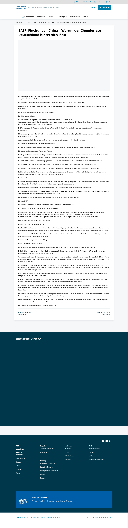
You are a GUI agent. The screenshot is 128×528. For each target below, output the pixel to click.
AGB (28, 517)
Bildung (42, 474)
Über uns (34, 501)
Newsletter (50, 501)
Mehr (91, 446)
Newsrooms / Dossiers (96, 459)
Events (91, 452)
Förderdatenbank (94, 448)
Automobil (19, 455)
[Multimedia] (73, 16)
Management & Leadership (49, 471)
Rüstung (18, 473)
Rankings (43, 461)
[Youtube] (107, 441)
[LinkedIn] (110, 441)
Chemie (18, 462)
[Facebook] (103, 441)
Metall (18, 466)
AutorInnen (42, 501)
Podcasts (68, 448)
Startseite (19, 22)
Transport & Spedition (47, 448)
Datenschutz (21, 517)
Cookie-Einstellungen (53, 517)
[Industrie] (39, 16)
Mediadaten (70, 501)
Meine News (20, 449)
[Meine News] (28, 16)
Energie (18, 469)
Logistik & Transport (46, 467)
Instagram (68, 459)
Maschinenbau (21, 458)
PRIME (18, 446)
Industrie (19, 452)
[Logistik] (50, 16)
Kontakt (42, 517)
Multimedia (68, 446)
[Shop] (108, 2)
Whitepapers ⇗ (94, 456)
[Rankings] (61, 16)
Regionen (43, 478)
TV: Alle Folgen (69, 456)
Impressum (35, 517)
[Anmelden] (104, 7)
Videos (28, 22)
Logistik (43, 446)
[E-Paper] (77, 2)
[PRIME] (18, 16)
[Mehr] (84, 16)
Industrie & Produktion (47, 463)
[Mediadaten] (98, 2)
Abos (57, 501)
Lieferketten (44, 452)
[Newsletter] (87, 2)
